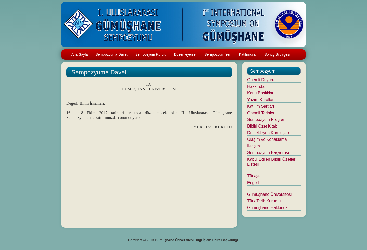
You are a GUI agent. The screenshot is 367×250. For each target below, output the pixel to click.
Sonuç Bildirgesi (277, 54)
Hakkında (256, 86)
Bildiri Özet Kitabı (263, 126)
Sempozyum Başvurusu (268, 152)
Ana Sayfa (79, 54)
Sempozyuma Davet (112, 54)
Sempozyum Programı (267, 119)
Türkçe (253, 176)
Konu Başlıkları (261, 93)
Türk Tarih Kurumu (264, 201)
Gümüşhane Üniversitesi (269, 194)
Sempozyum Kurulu (150, 54)
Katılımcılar (248, 54)
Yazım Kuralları (261, 100)
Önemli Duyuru (260, 80)
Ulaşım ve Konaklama (267, 139)
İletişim (253, 146)
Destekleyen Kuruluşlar (268, 133)
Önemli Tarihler (260, 113)
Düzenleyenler (185, 54)
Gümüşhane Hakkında (267, 207)
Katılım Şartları (260, 106)
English (253, 182)
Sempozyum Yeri (217, 54)
